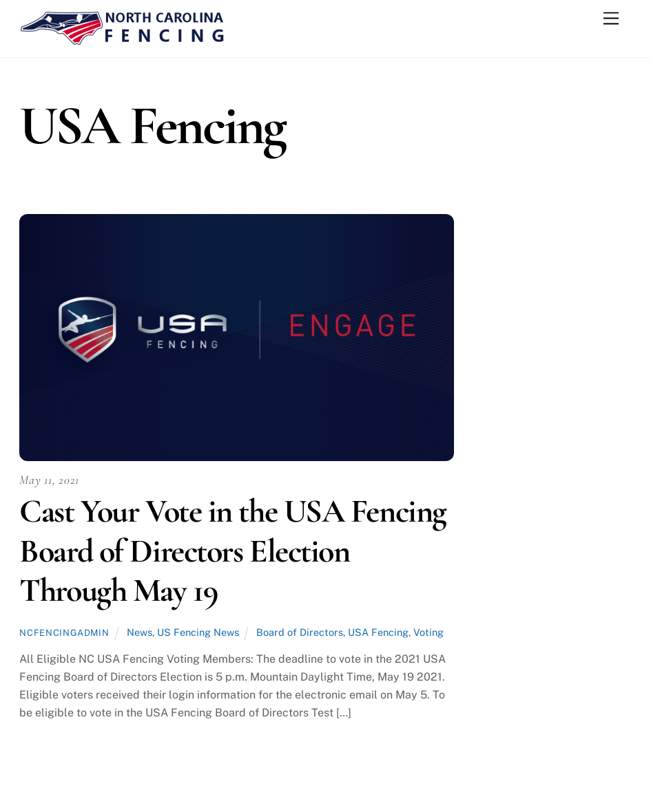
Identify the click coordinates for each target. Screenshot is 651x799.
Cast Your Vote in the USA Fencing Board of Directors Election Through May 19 (232, 550)
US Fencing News (198, 632)
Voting (428, 632)
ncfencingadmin (64, 633)
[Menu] (611, 19)
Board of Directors (299, 632)
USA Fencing (378, 632)
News (139, 632)
